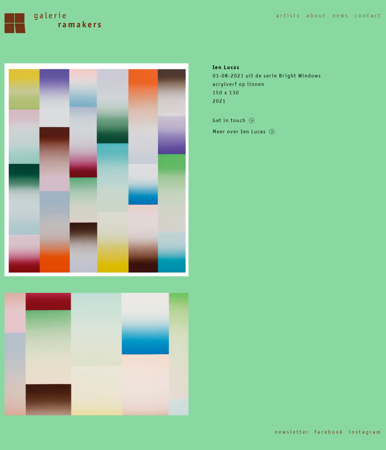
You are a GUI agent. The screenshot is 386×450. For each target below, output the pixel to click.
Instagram (365, 432)
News (340, 15)
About (316, 15)
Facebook (329, 432)
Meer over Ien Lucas (244, 131)
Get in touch (234, 120)
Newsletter (292, 432)
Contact (368, 15)
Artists (288, 15)
